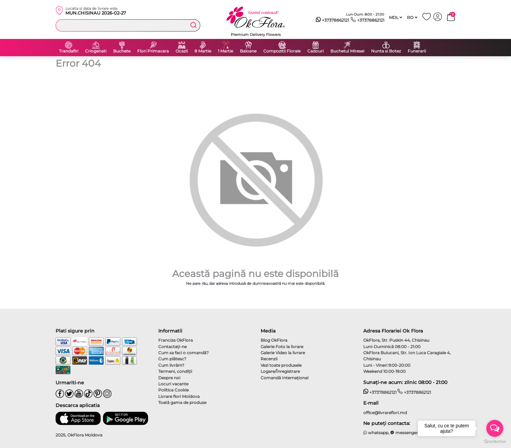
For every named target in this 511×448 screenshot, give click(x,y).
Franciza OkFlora (175, 340)
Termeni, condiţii (175, 371)
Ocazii (182, 51)
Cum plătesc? (172, 358)
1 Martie (225, 51)
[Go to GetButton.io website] (495, 441)
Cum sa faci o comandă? (183, 352)
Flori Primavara (153, 51)
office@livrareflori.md (385, 412)
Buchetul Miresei (347, 51)
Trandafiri (68, 51)
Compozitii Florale (282, 51)
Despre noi (169, 377)
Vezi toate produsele (281, 365)
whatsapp (376, 432)
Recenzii (269, 358)
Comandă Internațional (284, 377)
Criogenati (95, 51)
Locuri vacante (173, 383)
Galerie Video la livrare (283, 352)
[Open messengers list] (494, 428)
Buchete (121, 51)
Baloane (248, 51)
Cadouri (315, 51)
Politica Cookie (173, 389)
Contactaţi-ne (172, 346)
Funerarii (417, 51)
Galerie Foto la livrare (282, 346)
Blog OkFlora (274, 340)
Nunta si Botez (386, 51)
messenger (404, 432)
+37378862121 (332, 20)
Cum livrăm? (171, 365)
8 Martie (203, 51)
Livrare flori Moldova (179, 396)
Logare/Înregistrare (280, 371)
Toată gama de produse (182, 402)
